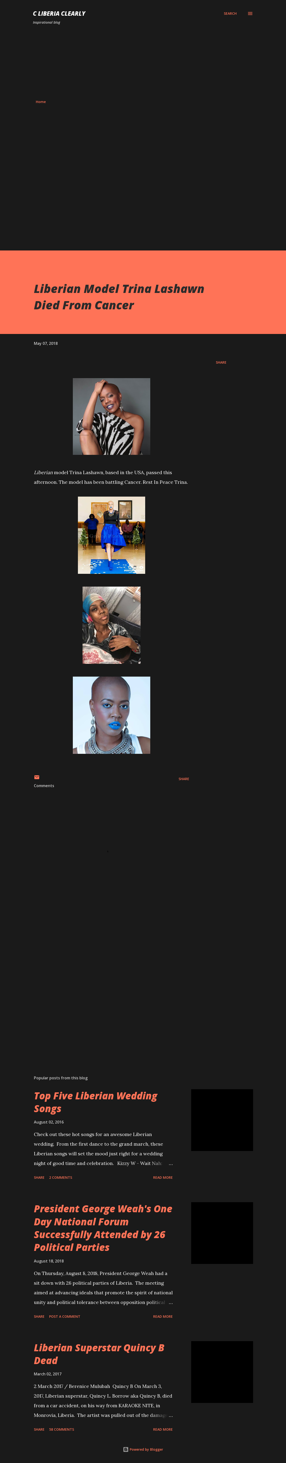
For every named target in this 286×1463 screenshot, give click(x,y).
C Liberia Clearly (59, 13)
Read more (163, 1177)
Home (41, 101)
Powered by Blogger (143, 1449)
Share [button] (221, 362)
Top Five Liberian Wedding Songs (95, 1102)
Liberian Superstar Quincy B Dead (99, 1354)
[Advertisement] (143, 62)
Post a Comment (64, 1316)
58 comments (61, 1429)
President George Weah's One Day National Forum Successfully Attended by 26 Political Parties (103, 1228)
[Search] (230, 13)
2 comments (60, 1177)
